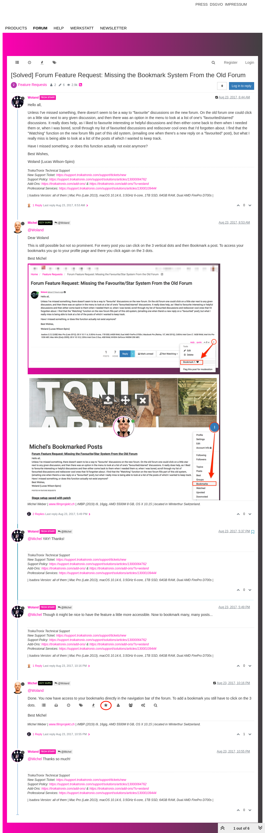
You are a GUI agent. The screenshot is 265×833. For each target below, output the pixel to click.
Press (201, 4)
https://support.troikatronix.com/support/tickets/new (91, 170)
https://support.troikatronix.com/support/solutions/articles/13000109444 (107, 183)
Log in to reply (241, 81)
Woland (33, 92)
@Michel (64, 526)
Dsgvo (216, 4)
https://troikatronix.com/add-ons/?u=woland (119, 178)
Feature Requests (32, 79)
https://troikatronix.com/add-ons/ (63, 178)
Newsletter (113, 28)
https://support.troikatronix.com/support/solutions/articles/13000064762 (97, 174)
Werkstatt (82, 28)
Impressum (236, 4)
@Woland (62, 217)
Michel (32, 217)
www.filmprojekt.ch (62, 499)
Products (16, 28)
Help (59, 28)
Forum (40, 28)
